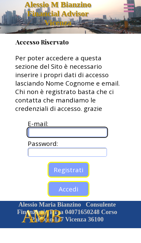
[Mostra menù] (129, 8)
